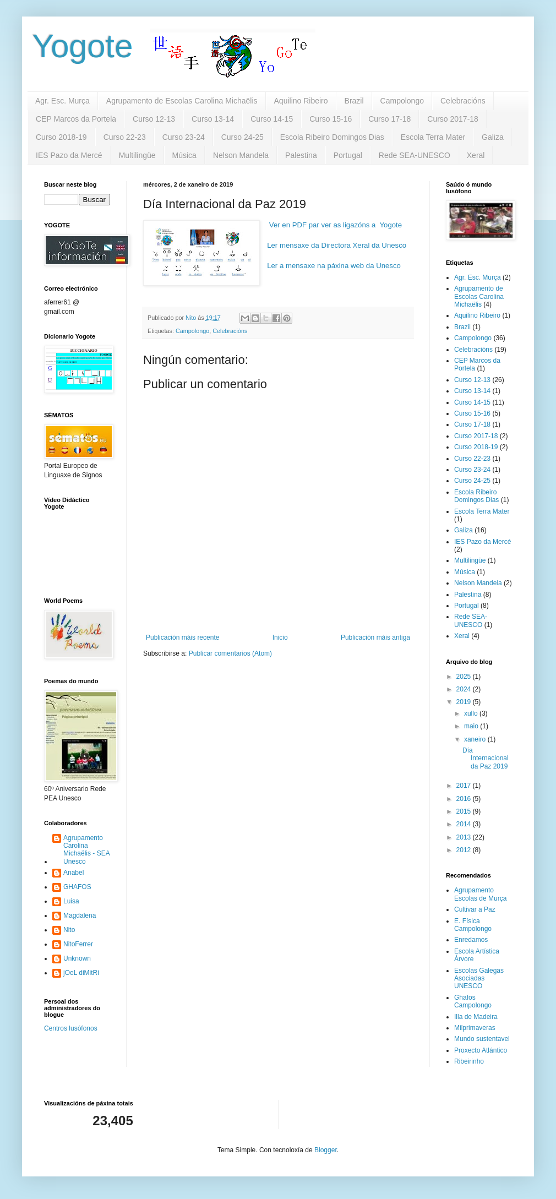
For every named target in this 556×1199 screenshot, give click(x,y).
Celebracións (463, 100)
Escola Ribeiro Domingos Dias (332, 137)
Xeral (476, 155)
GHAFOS (77, 887)
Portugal (348, 155)
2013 (464, 837)
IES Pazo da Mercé (69, 155)
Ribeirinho (469, 1061)
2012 (464, 850)
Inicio (280, 637)
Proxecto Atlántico (480, 1050)
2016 (464, 799)
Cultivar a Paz (474, 909)
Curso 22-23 (124, 137)
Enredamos (471, 940)
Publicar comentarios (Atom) (230, 653)
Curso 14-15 (271, 119)
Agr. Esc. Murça (62, 100)
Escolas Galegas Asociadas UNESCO (479, 978)
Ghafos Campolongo (473, 1001)
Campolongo (402, 100)
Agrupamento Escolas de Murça (480, 894)
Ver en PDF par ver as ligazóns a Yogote (335, 225)
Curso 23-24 (183, 137)
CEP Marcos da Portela (76, 119)
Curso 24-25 (242, 137)
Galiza (493, 137)
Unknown (77, 958)
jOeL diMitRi (81, 973)
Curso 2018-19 (61, 137)
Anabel (73, 872)
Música (184, 155)
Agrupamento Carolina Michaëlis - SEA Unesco (86, 849)
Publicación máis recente (182, 637)
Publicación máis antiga (375, 637)
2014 (464, 824)
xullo (471, 713)
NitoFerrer (78, 944)
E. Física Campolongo (473, 925)
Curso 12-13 (154, 119)
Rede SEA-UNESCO (414, 155)
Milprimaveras (474, 1028)
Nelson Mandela (241, 155)
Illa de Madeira (476, 1017)
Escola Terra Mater (433, 137)
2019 (464, 702)
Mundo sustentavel (482, 1039)
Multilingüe (137, 155)
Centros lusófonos (70, 1028)
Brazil (354, 100)
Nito (69, 930)
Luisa (71, 901)
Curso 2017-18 (452, 119)
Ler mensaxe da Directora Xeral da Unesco (336, 245)
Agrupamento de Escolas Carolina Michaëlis (182, 100)
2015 (464, 811)
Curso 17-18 (389, 119)
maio (472, 726)
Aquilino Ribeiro (301, 100)
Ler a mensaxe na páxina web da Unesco (334, 265)
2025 (464, 676)
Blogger (325, 1150)
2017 (464, 785)
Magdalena (79, 915)
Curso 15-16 (330, 119)
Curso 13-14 (213, 119)
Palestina (301, 155)
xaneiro (476, 739)
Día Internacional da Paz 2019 (485, 758)
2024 (464, 689)
